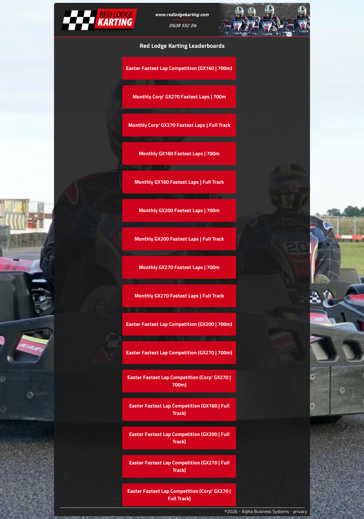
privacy (300, 511)
